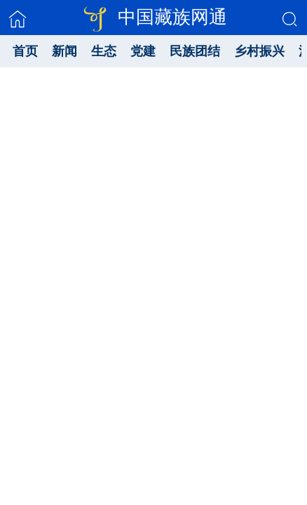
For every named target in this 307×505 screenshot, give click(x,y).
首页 (25, 51)
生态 (103, 51)
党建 (143, 51)
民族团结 (195, 51)
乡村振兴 (259, 51)
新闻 (64, 51)
